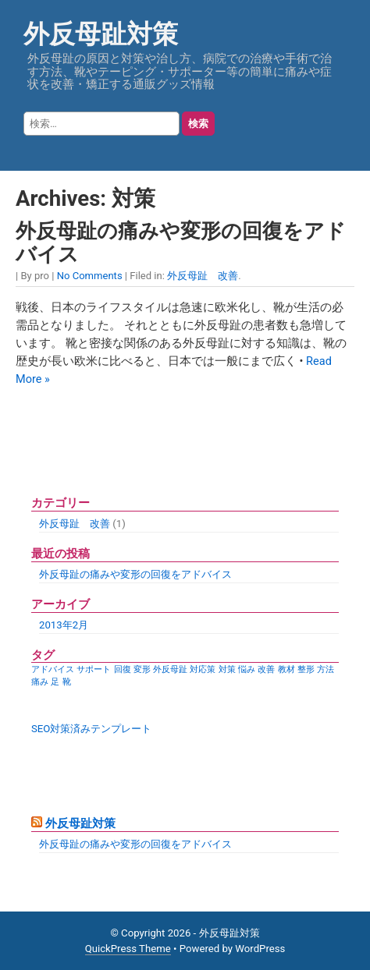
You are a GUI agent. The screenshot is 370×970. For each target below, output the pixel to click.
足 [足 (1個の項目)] (55, 682)
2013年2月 (63, 625)
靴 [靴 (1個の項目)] (66, 682)
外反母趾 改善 (202, 275)
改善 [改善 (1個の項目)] (266, 669)
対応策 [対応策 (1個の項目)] (202, 669)
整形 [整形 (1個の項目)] (306, 669)
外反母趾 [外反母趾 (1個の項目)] (170, 669)
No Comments (90, 275)
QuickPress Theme (128, 948)
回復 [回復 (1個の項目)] (122, 669)
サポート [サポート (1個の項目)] (93, 669)
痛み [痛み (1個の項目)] (39, 682)
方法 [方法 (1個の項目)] (325, 669)
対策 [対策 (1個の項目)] (227, 669)
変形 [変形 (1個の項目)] (142, 669)
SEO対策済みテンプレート (91, 729)
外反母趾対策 (100, 34)
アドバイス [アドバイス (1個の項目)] (52, 669)
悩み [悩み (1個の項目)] (246, 669)
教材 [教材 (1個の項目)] (286, 669)
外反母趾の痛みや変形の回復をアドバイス (135, 574)
